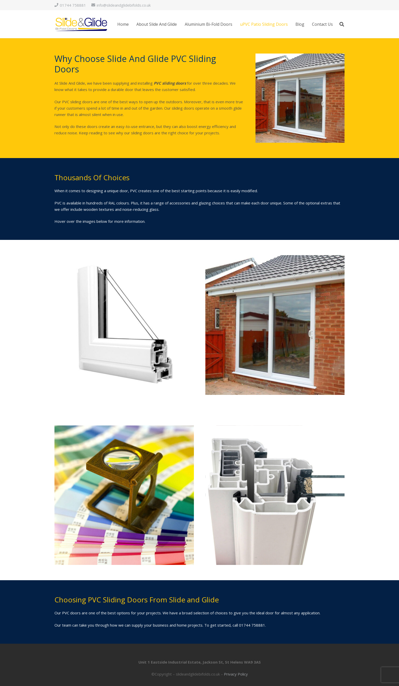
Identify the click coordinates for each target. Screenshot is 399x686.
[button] (342, 24)
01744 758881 (252, 625)
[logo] (81, 24)
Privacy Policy (236, 674)
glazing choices (212, 202)
